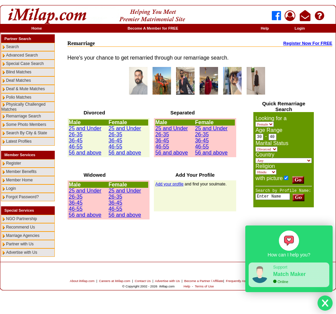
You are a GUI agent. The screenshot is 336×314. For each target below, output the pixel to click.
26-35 (76, 134)
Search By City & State (26, 133)
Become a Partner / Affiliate (203, 281)
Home (37, 28)
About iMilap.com (82, 281)
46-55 (76, 146)
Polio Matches (18, 97)
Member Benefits (21, 171)
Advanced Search (22, 55)
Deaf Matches (18, 80)
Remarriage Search (23, 116)
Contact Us (143, 281)
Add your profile (169, 184)
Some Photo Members (26, 124)
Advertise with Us (21, 252)
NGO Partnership (21, 218)
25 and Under (85, 128)
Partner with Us (20, 244)
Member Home (19, 180)
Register (13, 163)
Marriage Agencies (22, 235)
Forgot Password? (22, 197)
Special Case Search (25, 63)
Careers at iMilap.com (114, 281)
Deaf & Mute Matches (25, 88)
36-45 (76, 140)
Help (265, 28)
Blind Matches (18, 72)
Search (12, 46)
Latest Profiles (19, 141)
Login (300, 28)
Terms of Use (204, 286)
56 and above (85, 152)
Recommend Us (20, 227)
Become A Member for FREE (153, 28)
